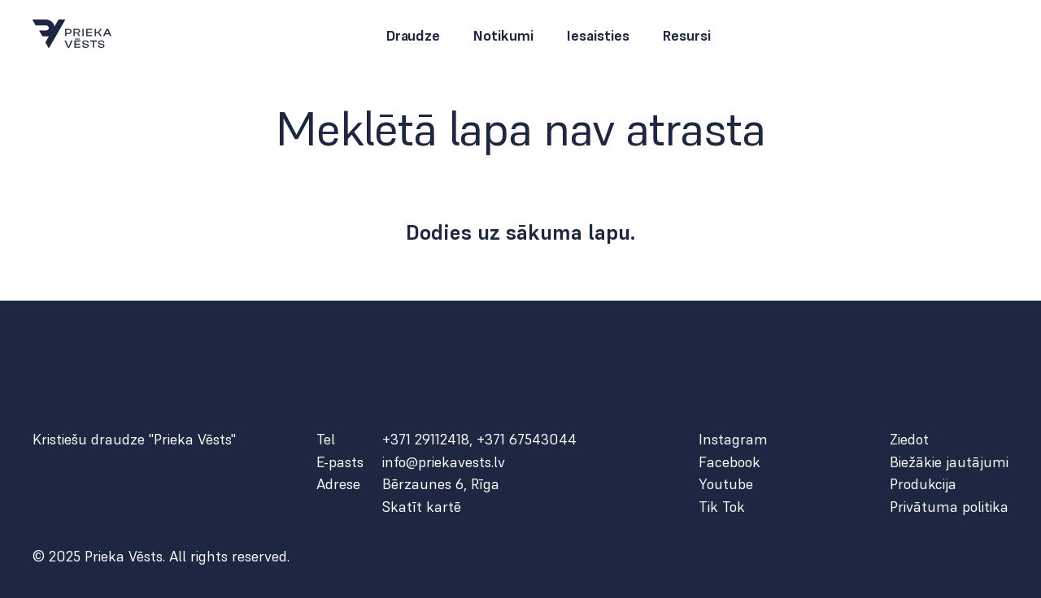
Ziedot (909, 439)
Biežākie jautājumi (949, 462)
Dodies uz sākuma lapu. (521, 232)
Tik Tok (722, 507)
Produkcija (923, 484)
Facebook (729, 462)
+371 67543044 (527, 439)
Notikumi (503, 36)
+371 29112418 (425, 439)
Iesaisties (597, 36)
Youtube (726, 484)
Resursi (686, 36)
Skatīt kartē (421, 507)
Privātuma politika (949, 507)
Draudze (412, 36)
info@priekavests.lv (443, 462)
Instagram (733, 439)
